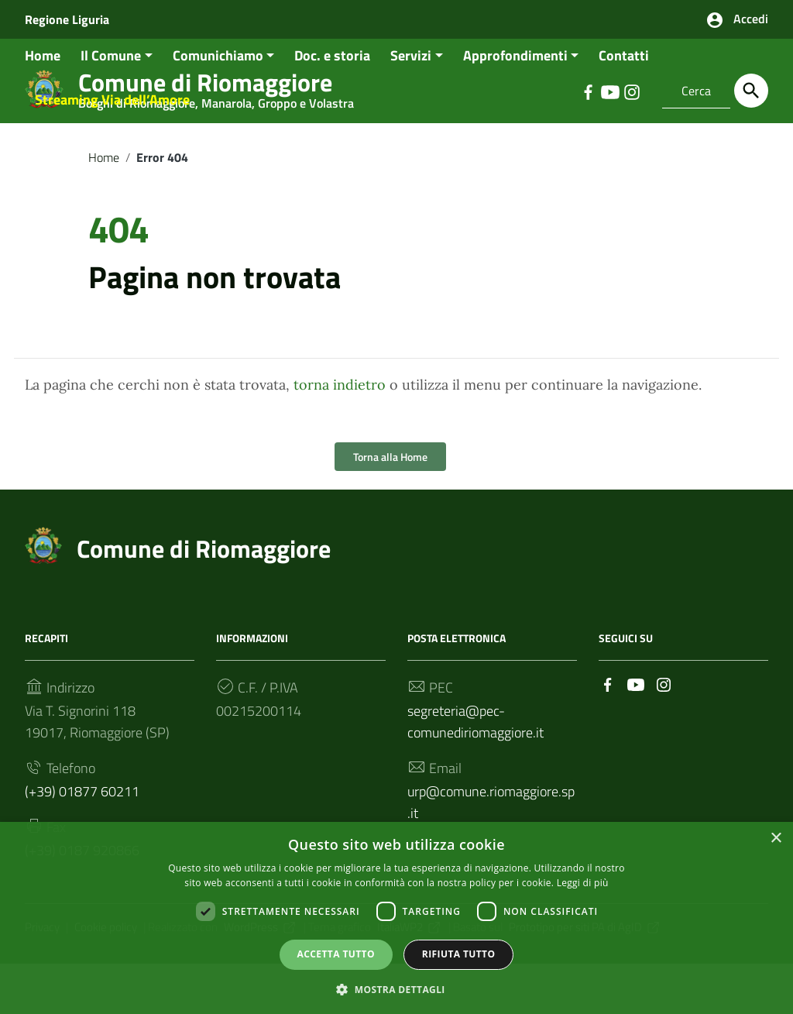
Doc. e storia (332, 105)
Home (42, 105)
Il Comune (111, 105)
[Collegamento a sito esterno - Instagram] (663, 734)
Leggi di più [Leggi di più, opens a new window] (583, 881)
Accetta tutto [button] (336, 952)
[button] (396, 987)
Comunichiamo (218, 105)
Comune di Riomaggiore (204, 598)
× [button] (775, 837)
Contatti (624, 105)
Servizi (410, 105)
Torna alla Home (390, 507)
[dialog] (396, 917)
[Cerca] (751, 91)
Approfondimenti (515, 105)
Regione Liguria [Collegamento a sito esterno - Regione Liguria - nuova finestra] (67, 19)
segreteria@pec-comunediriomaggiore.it (475, 772)
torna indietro (340, 435)
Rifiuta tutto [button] (459, 952)
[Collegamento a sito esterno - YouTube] (636, 734)
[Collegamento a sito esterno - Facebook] (608, 734)
